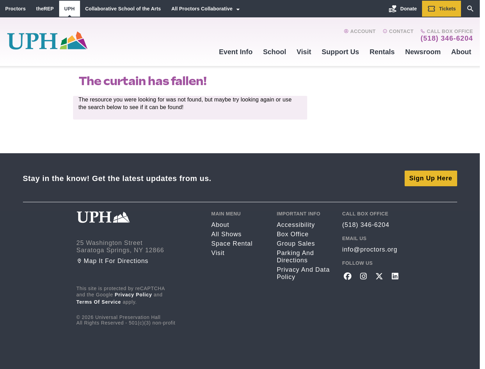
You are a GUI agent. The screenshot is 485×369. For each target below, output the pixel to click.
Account (359, 31)
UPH (69, 8)
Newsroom (422, 52)
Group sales (296, 243)
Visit (304, 52)
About (461, 52)
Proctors (15, 8)
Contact (398, 31)
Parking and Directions (295, 256)
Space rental (232, 243)
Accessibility (296, 224)
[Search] (470, 9)
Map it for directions (113, 260)
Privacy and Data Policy (303, 273)
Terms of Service (99, 302)
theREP (45, 8)
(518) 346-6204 (447, 38)
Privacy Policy (133, 294)
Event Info (236, 52)
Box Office (293, 234)
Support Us (340, 52)
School (274, 52)
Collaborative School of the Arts (123, 8)
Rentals (382, 52)
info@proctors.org (369, 249)
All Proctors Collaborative (201, 8)
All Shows (226, 234)
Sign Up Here (430, 178)
